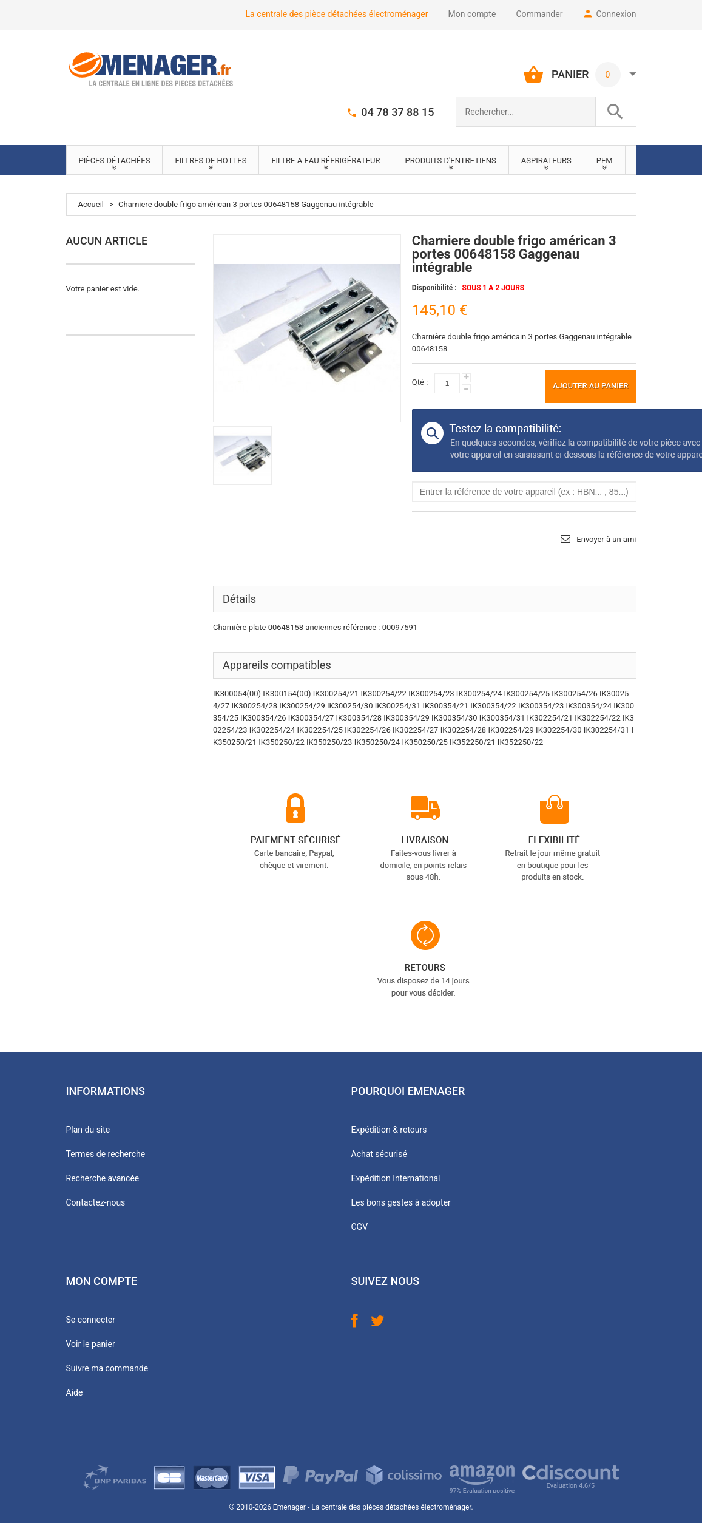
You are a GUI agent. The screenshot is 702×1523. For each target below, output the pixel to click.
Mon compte (472, 14)
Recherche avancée (103, 1178)
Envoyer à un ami (606, 539)
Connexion (616, 14)
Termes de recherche (106, 1154)
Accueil (91, 204)
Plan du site (88, 1130)
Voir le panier (90, 1344)
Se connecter (90, 1320)
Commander (539, 14)
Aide (74, 1392)
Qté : (420, 382)
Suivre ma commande (107, 1368)
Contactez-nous (96, 1202)
